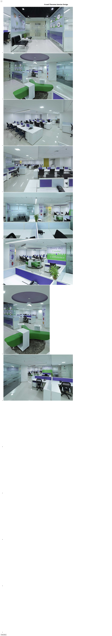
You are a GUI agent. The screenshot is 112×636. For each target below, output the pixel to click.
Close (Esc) (3, 634)
